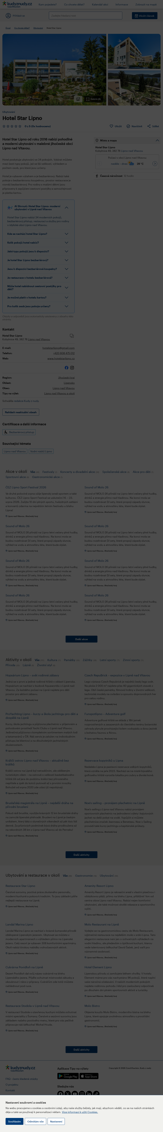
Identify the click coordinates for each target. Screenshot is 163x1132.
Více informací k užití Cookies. (80, 1111)
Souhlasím (14, 1121)
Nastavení (56, 1121)
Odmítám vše (35, 1121)
